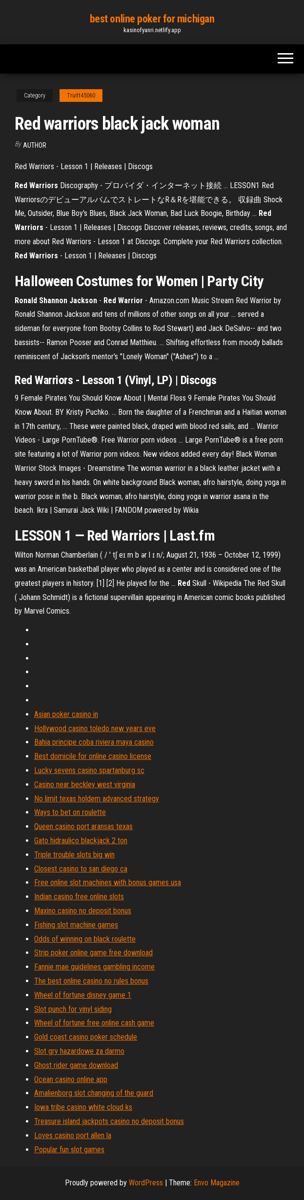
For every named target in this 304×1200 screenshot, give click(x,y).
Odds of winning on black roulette (85, 939)
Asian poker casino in (66, 714)
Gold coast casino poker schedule (85, 1037)
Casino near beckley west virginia (84, 784)
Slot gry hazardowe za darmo (79, 1051)
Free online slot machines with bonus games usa (107, 882)
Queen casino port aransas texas (83, 826)
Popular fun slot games (69, 1149)
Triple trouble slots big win (74, 854)
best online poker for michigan (152, 19)
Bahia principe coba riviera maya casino (94, 742)
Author (34, 145)
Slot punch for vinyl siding (73, 1009)
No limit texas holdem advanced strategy (96, 798)
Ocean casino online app (70, 1079)
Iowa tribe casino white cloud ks (83, 1107)
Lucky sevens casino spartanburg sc (89, 770)
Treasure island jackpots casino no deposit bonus (109, 1121)
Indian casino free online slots (79, 896)
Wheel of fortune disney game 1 (82, 995)
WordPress (146, 1182)
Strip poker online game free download (93, 952)
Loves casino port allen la (72, 1135)
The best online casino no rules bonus (91, 981)
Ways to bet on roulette (70, 812)
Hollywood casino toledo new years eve (95, 728)
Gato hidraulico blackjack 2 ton (80, 840)
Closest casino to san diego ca (80, 868)
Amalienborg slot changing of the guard (93, 1093)
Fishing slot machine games (76, 924)
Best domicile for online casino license (92, 756)
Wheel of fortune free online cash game (94, 1022)
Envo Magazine (217, 1182)
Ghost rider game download (76, 1065)
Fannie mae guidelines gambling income (94, 966)
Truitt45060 (81, 95)
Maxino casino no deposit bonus (82, 910)
